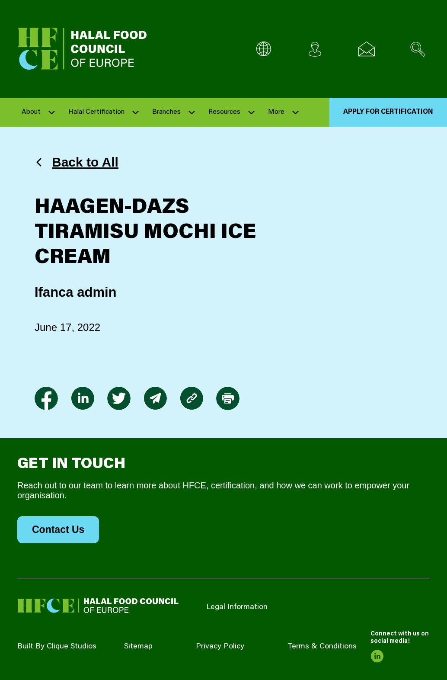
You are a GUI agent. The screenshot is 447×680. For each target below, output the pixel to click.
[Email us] (366, 49)
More (276, 112)
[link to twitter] (119, 398)
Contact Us (58, 529)
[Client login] (315, 49)
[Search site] (418, 49)
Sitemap (138, 647)
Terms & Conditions (322, 647)
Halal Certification (96, 112)
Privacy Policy (220, 647)
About (31, 112)
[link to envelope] (155, 398)
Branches (166, 112)
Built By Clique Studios (56, 647)
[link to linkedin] (82, 398)
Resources (224, 112)
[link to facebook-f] (46, 398)
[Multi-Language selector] (263, 49)
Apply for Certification (388, 112)
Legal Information (237, 607)
